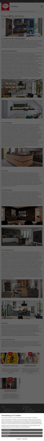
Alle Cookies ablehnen (6, 432)
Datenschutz (24, 438)
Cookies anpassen (5, 435)
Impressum (19, 438)
